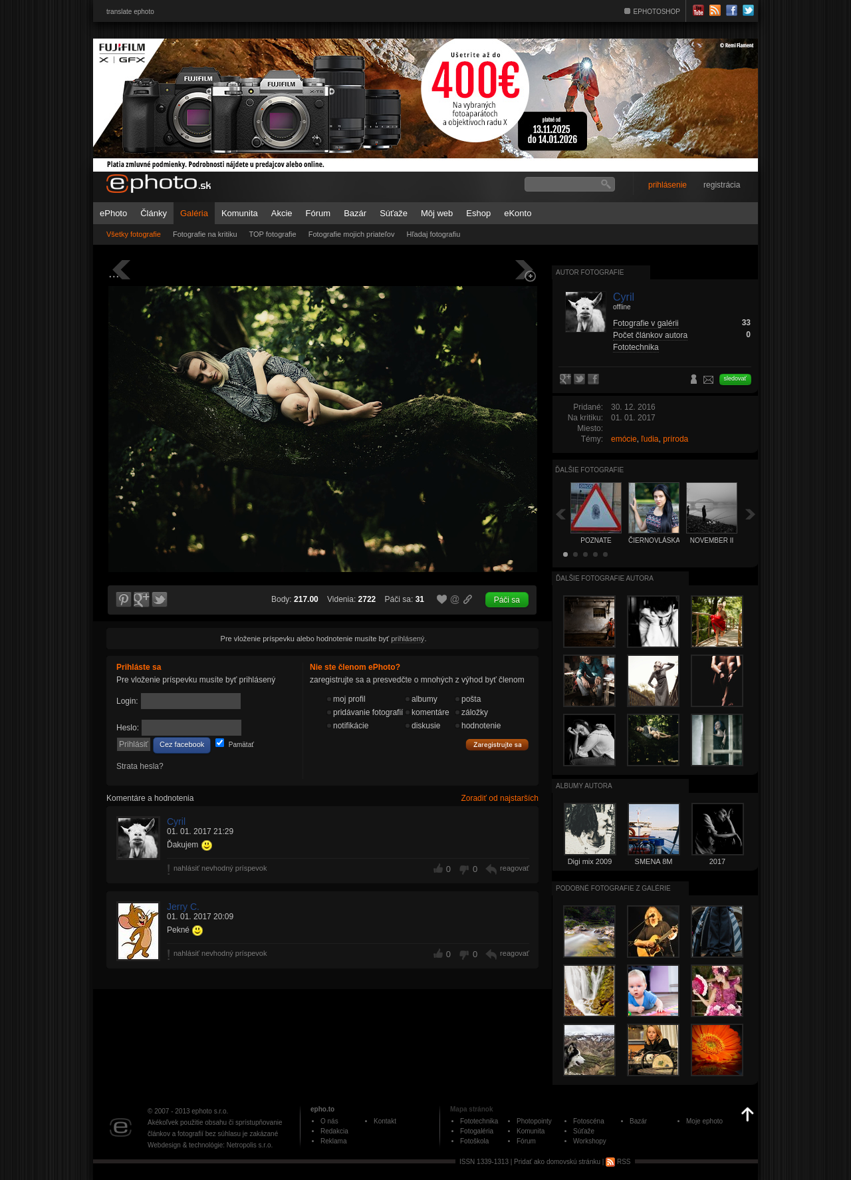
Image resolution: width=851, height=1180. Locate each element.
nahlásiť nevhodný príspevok (220, 868)
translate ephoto (130, 11)
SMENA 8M (654, 861)
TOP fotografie (273, 234)
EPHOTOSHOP (657, 11)
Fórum (318, 213)
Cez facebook (182, 744)
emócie (624, 439)
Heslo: (127, 727)
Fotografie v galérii (646, 323)
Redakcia (334, 1131)
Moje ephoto (704, 1121)
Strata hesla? (140, 766)
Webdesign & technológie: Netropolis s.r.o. (210, 1145)
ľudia (649, 439)
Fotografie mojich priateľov (351, 234)
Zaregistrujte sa (497, 745)
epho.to (322, 1109)
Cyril (176, 821)
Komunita (239, 213)
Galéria (194, 213)
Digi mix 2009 (590, 861)
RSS (618, 1161)
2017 (717, 861)
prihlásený (407, 639)
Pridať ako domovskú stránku (557, 1161)
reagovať (514, 868)
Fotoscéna (588, 1121)
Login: (127, 701)
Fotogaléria (476, 1131)
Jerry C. (183, 906)
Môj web (437, 213)
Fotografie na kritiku (205, 234)
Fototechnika (636, 347)
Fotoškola (474, 1141)
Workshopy (589, 1141)
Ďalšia (751, 513)
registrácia (721, 185)
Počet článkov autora (650, 335)
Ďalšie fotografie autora (605, 578)
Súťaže (394, 213)
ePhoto (113, 213)
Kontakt (385, 1121)
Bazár (355, 213)
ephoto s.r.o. (209, 1111)
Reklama (333, 1141)
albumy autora (584, 786)
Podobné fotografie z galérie (613, 888)
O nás (329, 1121)
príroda (675, 439)
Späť (560, 513)
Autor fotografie (590, 272)
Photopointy (534, 1121)
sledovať (735, 378)
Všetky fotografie (133, 234)
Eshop (478, 213)
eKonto (517, 213)
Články (153, 213)
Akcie (282, 213)
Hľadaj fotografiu (433, 234)
